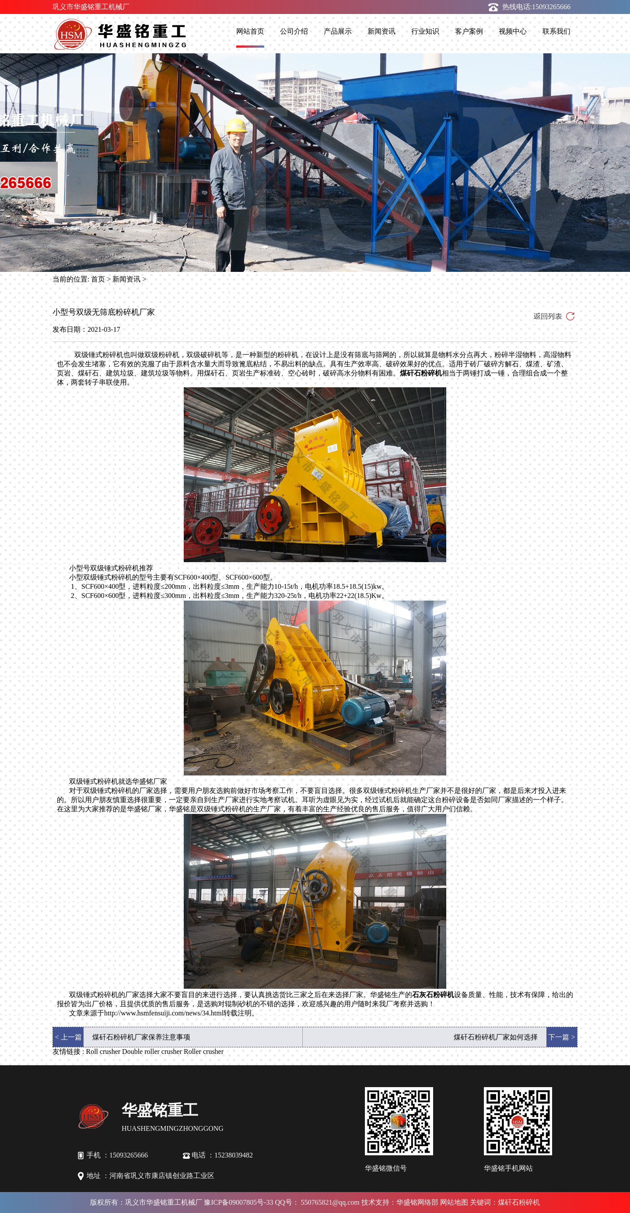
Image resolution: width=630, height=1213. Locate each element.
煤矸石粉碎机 (421, 373)
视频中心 (513, 31)
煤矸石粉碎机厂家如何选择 (496, 1037)
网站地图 (454, 1202)
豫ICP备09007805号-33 (238, 1202)
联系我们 (556, 31)
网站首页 (250, 31)
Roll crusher (103, 1051)
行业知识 (425, 31)
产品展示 (338, 31)
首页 (98, 279)
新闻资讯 (382, 31)
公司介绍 (294, 31)
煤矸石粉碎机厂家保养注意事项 (141, 1037)
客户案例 (469, 31)
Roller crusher (204, 1051)
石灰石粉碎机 (433, 994)
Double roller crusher (152, 1051)
